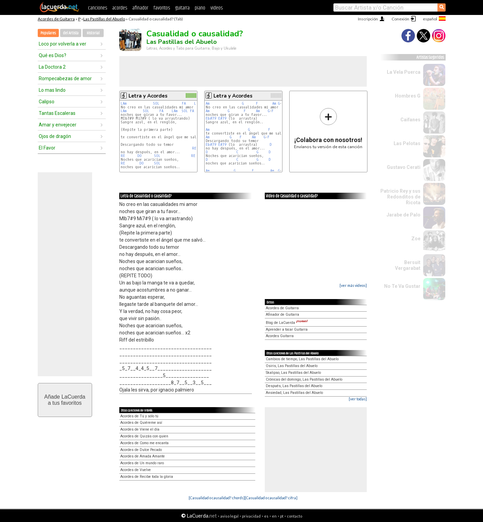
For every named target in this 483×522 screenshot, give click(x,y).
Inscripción (368, 18)
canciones (97, 8)
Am (207, 103)
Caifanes (410, 119)
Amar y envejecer (57, 124)
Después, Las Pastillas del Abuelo (294, 386)
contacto (294, 516)
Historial (93, 33)
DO (139, 156)
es (266, 516)
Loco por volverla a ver (62, 44)
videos (216, 8)
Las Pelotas (407, 143)
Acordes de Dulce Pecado (141, 450)
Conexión (400, 18)
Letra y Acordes (148, 95)
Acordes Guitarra (280, 336)
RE (194, 148)
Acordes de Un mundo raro (142, 463)
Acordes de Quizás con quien (144, 436)
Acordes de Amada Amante (142, 456)
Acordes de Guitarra (56, 18)
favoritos (161, 8)
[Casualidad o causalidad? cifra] (271, 497)
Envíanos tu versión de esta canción (328, 128)
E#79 (222, 118)
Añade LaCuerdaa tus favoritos (64, 400)
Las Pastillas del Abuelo (104, 18)
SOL (156, 103)
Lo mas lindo (52, 90)
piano (200, 8)
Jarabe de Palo (403, 215)
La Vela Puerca (403, 72)
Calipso (46, 101)
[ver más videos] (353, 285)
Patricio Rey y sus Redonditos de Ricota (400, 196)
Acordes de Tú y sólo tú (139, 416)
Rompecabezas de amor (65, 78)
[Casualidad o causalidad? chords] (217, 497)
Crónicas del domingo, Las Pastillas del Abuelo (304, 379)
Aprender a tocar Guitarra (287, 329)
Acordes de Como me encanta (144, 443)
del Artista (71, 33)
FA (184, 103)
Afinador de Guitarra (282, 314)
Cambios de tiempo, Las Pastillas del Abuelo (302, 359)
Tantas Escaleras (57, 113)
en (274, 516)
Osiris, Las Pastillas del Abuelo (291, 366)
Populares (48, 33)
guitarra (182, 8)
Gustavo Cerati (403, 167)
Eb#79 (211, 118)
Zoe (415, 238)
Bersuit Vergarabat (407, 265)
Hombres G (407, 96)
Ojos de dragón (55, 136)
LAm (123, 103)
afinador (140, 8)
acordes (119, 8)
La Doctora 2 (52, 67)
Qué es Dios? (52, 55)
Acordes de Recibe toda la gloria (146, 476)
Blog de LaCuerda (287, 322)
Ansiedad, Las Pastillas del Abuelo (294, 392)
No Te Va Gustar (402, 286)
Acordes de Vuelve (135, 470)
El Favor (47, 148)
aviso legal (229, 516)
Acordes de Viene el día (139, 429)
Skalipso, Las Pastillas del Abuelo (293, 372)
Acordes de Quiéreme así (141, 422)
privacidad (251, 516)
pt (281, 516)
